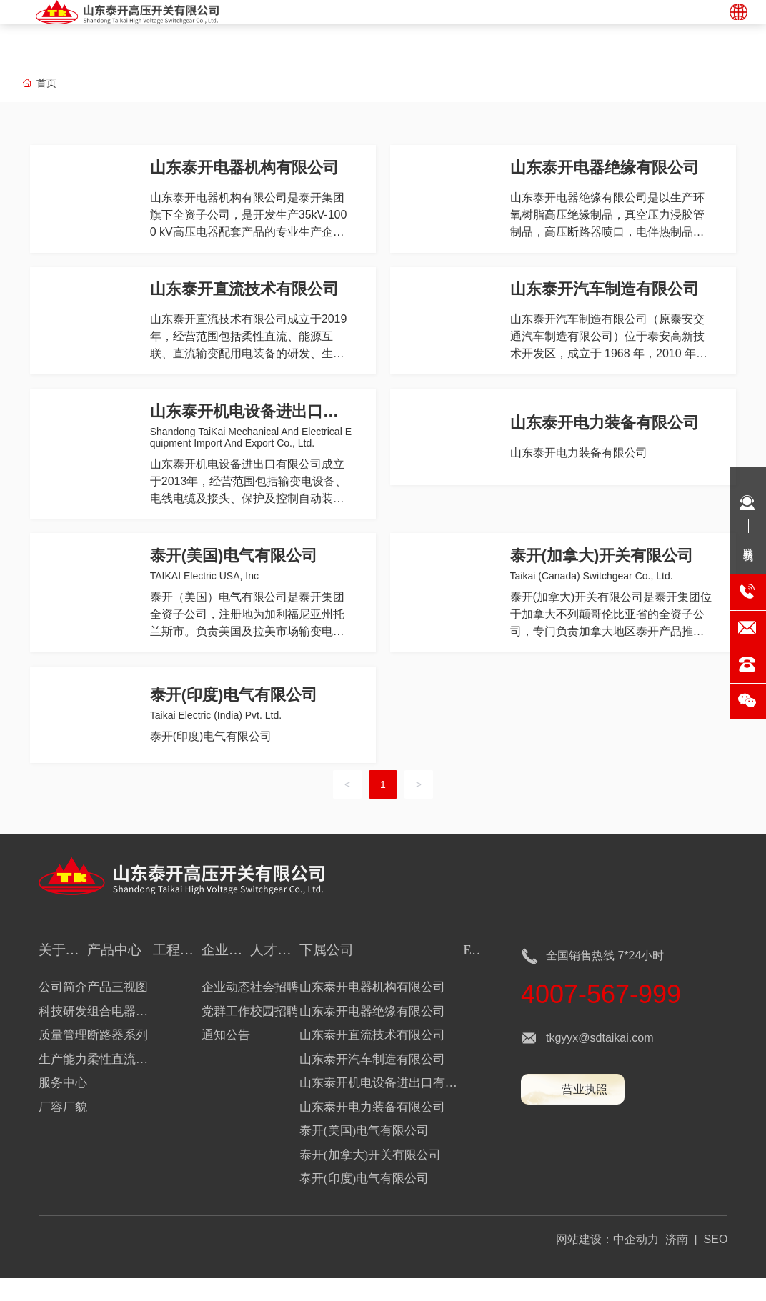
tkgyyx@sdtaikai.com (600, 1061)
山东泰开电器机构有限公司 (245, 170)
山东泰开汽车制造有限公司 (605, 296)
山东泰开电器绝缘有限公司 (605, 170)
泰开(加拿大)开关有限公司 (603, 572)
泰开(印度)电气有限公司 (235, 715)
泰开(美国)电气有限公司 (235, 572)
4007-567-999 (601, 1017)
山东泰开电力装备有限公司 (605, 434)
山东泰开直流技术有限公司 (245, 296)
